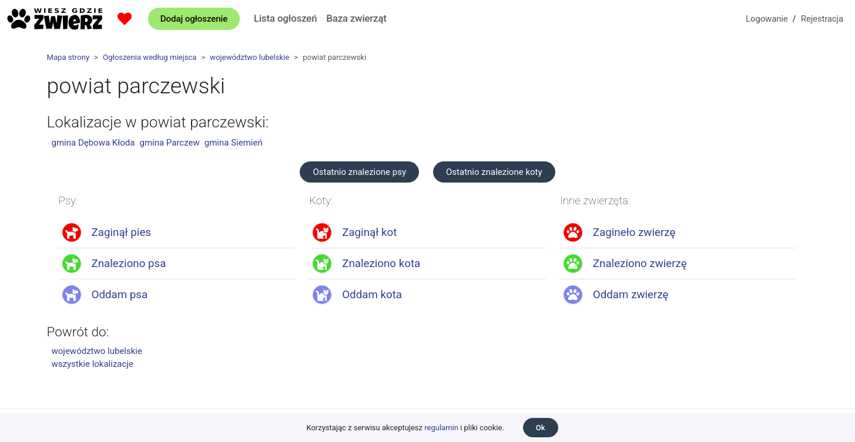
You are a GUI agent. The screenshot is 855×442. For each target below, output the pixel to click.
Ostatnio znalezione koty (494, 172)
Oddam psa (120, 294)
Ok (540, 427)
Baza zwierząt (356, 18)
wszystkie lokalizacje (92, 364)
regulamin (441, 427)
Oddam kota (372, 294)
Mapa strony (68, 57)
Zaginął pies (122, 232)
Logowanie (767, 19)
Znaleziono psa (129, 263)
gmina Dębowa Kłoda (93, 142)
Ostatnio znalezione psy (359, 172)
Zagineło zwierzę (634, 232)
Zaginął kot (369, 232)
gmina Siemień (233, 142)
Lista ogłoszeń (285, 18)
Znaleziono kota (381, 263)
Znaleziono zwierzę (640, 263)
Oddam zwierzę (631, 294)
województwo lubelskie (249, 57)
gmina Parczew (169, 142)
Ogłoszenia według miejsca (149, 57)
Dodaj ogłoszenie (193, 19)
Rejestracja (822, 19)
